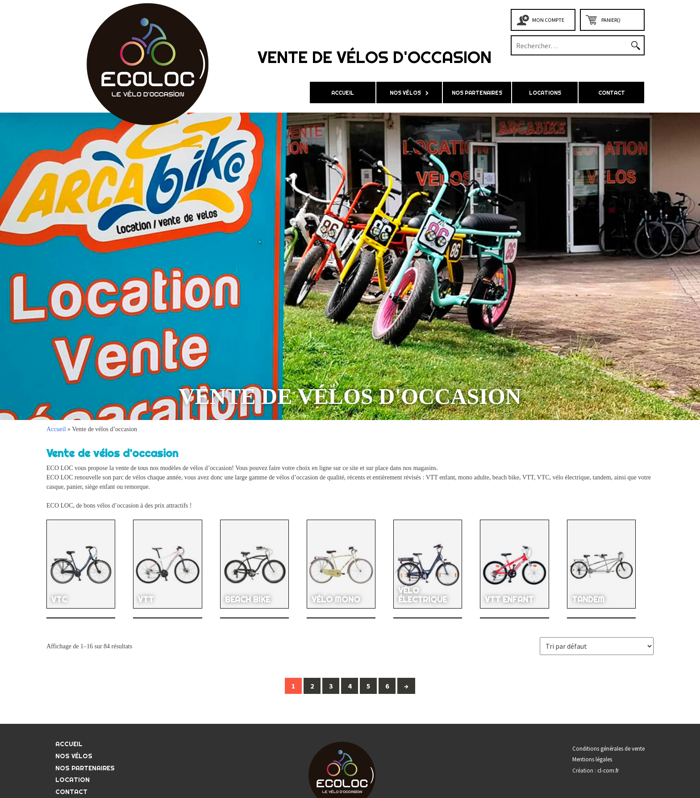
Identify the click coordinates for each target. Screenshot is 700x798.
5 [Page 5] (368, 685)
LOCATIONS (545, 92)
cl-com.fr (608, 770)
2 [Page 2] (312, 685)
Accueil (342, 92)
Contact (611, 92)
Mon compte (548, 20)
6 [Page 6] (387, 685)
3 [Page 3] (331, 685)
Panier (611, 20)
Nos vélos (405, 92)
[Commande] (597, 646)
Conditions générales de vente (608, 748)
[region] (350, 266)
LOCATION (72, 780)
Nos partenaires (477, 92)
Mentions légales (592, 759)
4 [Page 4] (349, 685)
